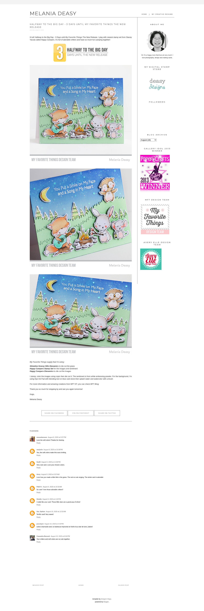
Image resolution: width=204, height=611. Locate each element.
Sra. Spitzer (41, 511)
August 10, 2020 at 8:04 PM (60, 536)
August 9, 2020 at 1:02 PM (51, 499)
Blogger (106, 602)
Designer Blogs (106, 599)
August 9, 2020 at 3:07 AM (50, 474)
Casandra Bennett (43, 536)
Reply (39, 443)
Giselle (39, 499)
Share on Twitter (107, 413)
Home (81, 585)
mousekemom (42, 437)
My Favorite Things (73, 37)
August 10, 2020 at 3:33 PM (54, 524)
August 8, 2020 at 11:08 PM (50, 462)
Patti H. (39, 487)
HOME (144, 14)
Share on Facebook (54, 413)
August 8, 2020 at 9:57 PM (57, 437)
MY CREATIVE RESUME (162, 14)
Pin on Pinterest (80, 413)
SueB (39, 462)
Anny (39, 474)
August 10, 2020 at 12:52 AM (56, 511)
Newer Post (38, 585)
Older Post (123, 585)
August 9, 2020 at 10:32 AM (52, 487)
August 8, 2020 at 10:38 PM (53, 449)
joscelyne (40, 524)
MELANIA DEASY (53, 13)
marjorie (40, 449)
